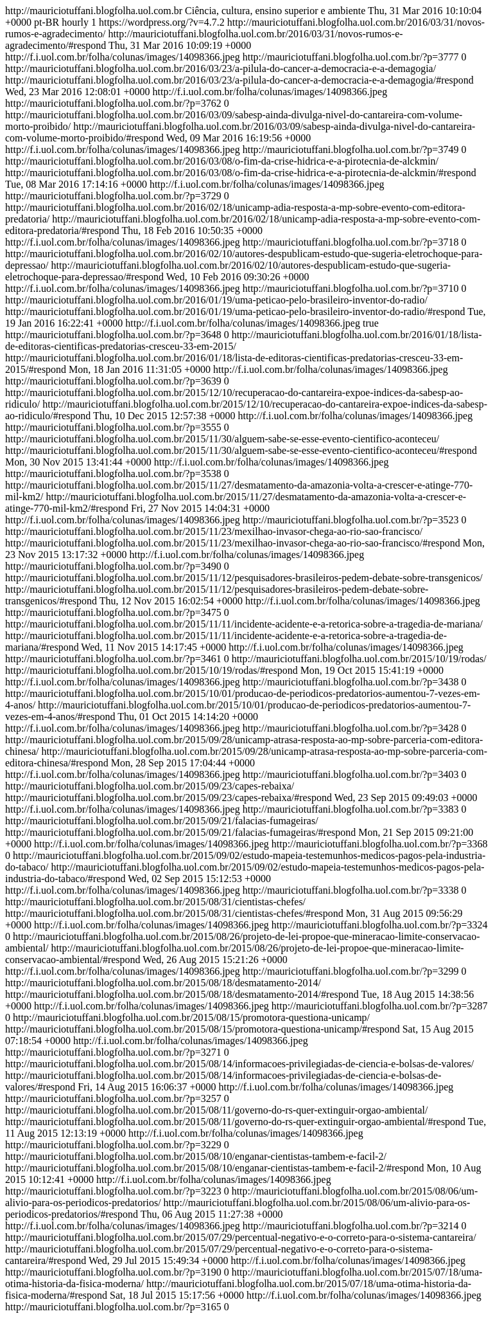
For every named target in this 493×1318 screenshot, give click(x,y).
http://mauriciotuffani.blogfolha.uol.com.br (246, 658)
